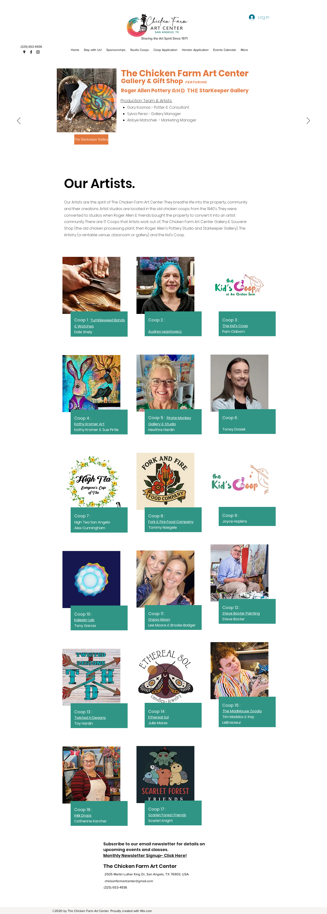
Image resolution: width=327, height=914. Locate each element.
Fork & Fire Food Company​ (170, 521)
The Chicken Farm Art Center (140, 866)
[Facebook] (31, 52)
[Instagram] (38, 52)
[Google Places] (24, 52)
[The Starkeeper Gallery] (91, 139)
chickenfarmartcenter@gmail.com (129, 881)
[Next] (308, 121)
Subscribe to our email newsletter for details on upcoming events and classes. (154, 846)
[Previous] (18, 121)
